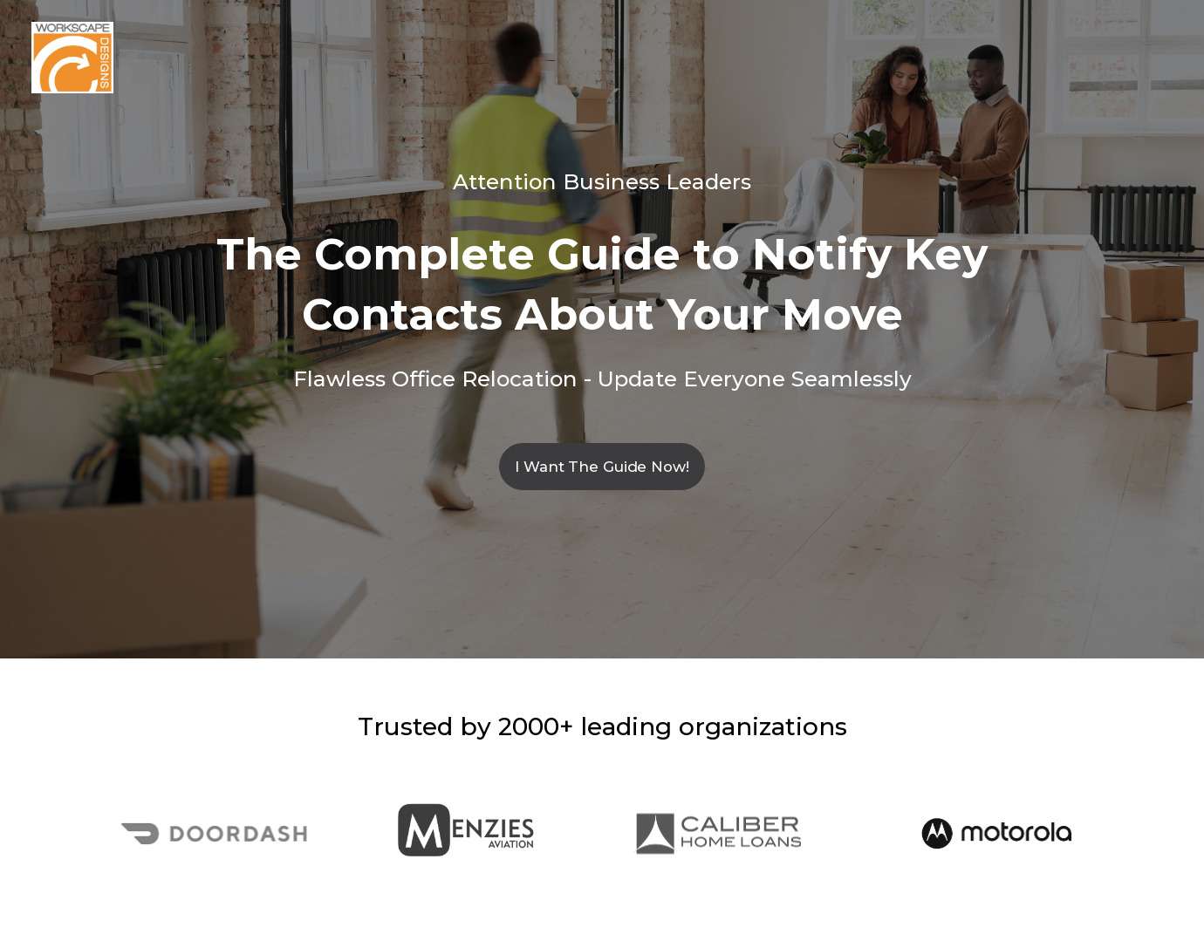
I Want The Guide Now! (601, 466)
